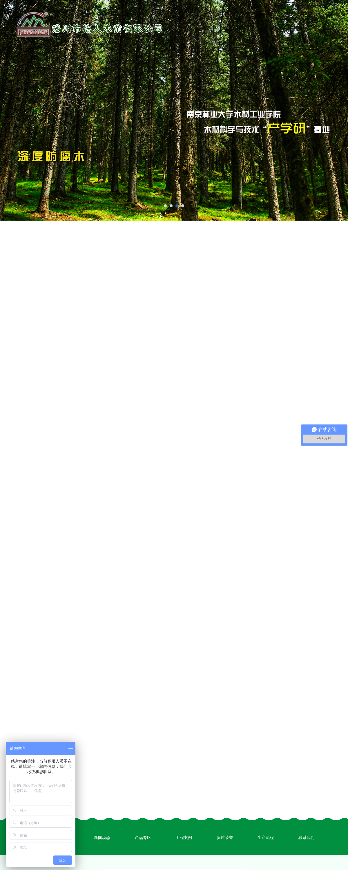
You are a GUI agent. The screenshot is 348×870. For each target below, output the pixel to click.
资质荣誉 (225, 837)
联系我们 (306, 837)
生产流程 (266, 837)
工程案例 (184, 837)
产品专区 (143, 837)
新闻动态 (102, 837)
